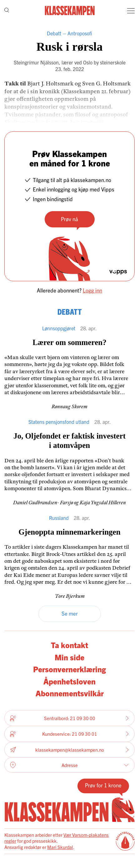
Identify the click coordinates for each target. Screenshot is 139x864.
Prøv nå (69, 219)
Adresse (69, 765)
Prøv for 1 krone (103, 785)
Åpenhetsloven (69, 681)
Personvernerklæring (69, 669)
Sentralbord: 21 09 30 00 (69, 718)
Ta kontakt (69, 645)
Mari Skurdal (60, 847)
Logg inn (92, 290)
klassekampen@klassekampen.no (69, 749)
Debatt (54, 33)
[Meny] (131, 10)
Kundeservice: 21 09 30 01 (69, 734)
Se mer (70, 613)
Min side (69, 657)
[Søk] (6, 11)
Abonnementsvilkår (70, 693)
